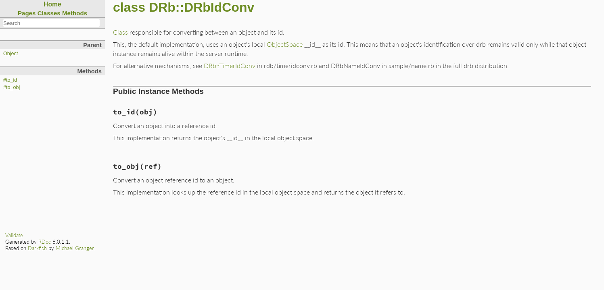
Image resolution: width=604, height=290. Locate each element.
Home (52, 4)
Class (120, 32)
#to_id (10, 80)
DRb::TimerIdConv (229, 65)
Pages (27, 13)
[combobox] (51, 23)
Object (10, 53)
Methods (74, 13)
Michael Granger (75, 248)
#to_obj (11, 87)
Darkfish (37, 248)
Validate (14, 235)
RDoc (44, 241)
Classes (49, 13)
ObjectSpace (285, 44)
